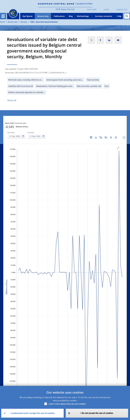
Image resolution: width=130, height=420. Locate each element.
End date (31, 133)
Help (119, 16)
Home (2, 22)
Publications (59, 16)
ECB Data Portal (65, 9)
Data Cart (92, 9)
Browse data (43, 16)
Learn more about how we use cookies (67, 403)
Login (106, 9)
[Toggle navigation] (3, 16)
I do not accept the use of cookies (97, 413)
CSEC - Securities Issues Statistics (44, 22)
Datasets (24, 22)
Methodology (83, 16)
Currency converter (103, 16)
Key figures (28, 16)
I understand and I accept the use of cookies (32, 413)
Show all (11, 100)
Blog (71, 16)
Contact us (121, 9)
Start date (11, 133)
